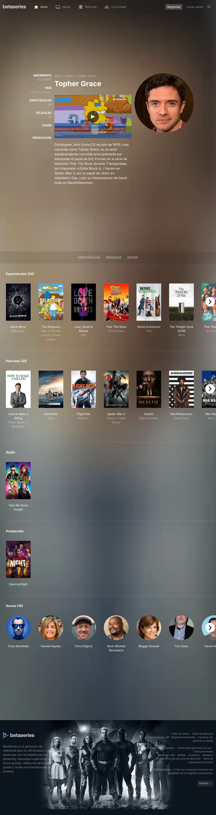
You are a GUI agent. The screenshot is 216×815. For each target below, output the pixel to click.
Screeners (194, 755)
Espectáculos (89, 257)
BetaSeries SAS (166, 755)
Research (208, 755)
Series (69, 75)
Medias (182, 755)
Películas (113, 257)
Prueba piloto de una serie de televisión (178, 758)
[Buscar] (209, 7)
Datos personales (203, 751)
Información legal (153, 747)
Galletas (169, 747)
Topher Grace (87, 75)
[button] (18, 633)
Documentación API (158, 737)
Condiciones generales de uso (194, 747)
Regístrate (173, 7)
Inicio (57, 75)
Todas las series (180, 733)
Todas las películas (202, 733)
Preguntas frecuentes (183, 737)
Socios (132, 257)
